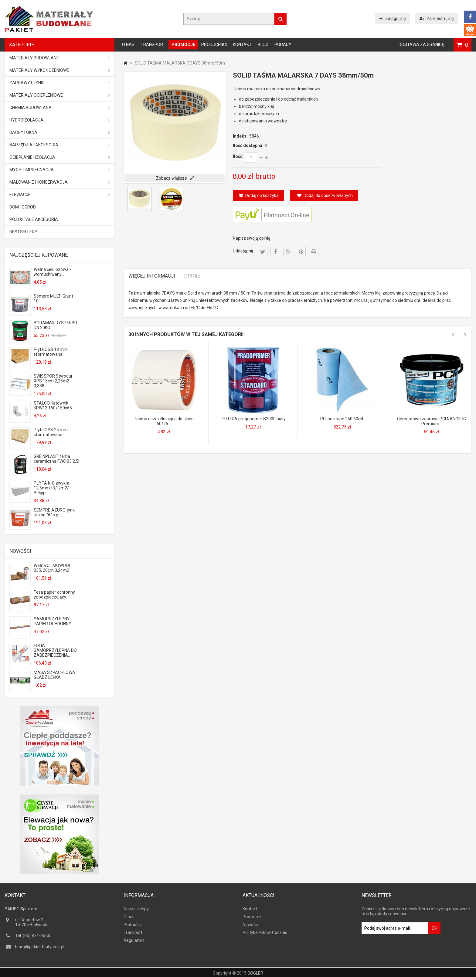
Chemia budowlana (59, 107)
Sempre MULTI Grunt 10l (53, 298)
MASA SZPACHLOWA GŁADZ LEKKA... (54, 675)
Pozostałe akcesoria (33, 219)
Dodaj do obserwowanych (325, 195)
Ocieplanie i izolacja (59, 157)
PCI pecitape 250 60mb (342, 418)
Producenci (214, 44)
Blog (263, 44)
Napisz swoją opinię (251, 238)
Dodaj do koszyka (261, 195)
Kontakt (242, 44)
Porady (282, 44)
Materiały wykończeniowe (59, 70)
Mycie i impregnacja (59, 169)
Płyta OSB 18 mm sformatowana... (51, 352)
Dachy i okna (59, 132)
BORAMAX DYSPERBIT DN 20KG (56, 325)
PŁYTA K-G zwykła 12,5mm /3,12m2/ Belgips (51, 488)
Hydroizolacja (59, 120)
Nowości (20, 551)
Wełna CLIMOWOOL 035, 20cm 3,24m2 (52, 568)
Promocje (183, 44)
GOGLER (255, 971)
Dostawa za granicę (421, 44)
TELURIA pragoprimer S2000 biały (253, 418)
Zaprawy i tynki (59, 82)
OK (434, 931)
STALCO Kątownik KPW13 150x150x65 (53, 405)
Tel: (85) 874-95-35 (33, 938)
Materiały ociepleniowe (59, 95)
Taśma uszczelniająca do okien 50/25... (164, 421)
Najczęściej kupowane (38, 255)
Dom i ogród (22, 207)
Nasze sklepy (136, 911)
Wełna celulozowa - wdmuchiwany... (52, 272)
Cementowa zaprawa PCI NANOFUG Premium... (431, 421)
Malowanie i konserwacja (59, 182)
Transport (153, 44)
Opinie (192, 276)
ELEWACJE (59, 194)
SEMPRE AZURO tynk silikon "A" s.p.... (54, 512)
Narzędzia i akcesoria (59, 144)
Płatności (132, 927)
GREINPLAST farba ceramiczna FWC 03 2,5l (56, 459)
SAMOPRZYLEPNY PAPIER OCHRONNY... (54, 621)
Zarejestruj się (437, 18)
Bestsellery (23, 231)
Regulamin (134, 943)
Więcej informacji (151, 276)
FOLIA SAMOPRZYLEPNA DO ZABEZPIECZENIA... (55, 650)
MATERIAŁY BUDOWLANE (59, 57)
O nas (128, 44)
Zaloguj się (392, 18)
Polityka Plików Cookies (265, 935)
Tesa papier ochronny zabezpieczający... (54, 594)
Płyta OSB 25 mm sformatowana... (51, 432)
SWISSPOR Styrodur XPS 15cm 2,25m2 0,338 (53, 381)
